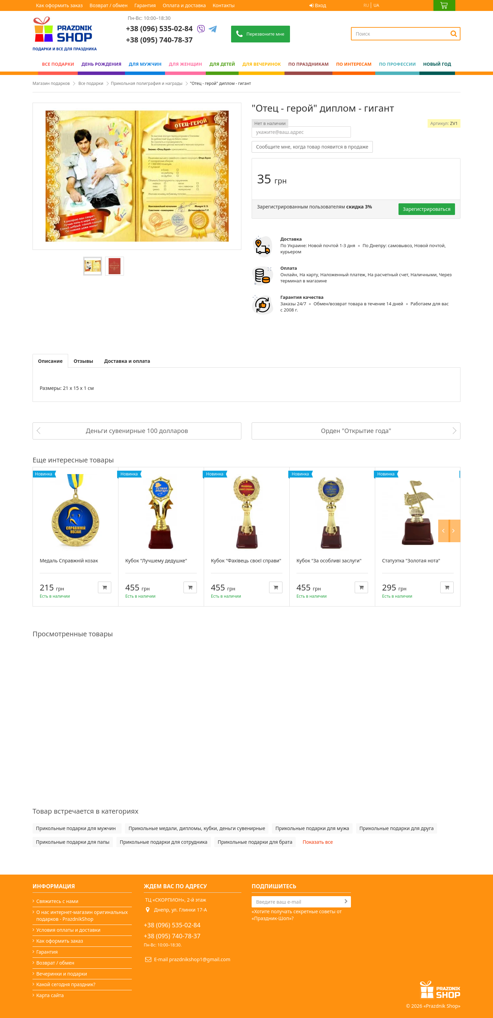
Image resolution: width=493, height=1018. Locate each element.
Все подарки (90, 83)
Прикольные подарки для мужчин (77, 828)
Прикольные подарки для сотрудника (163, 842)
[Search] (453, 33)
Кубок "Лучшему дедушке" (156, 560)
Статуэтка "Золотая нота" (411, 560)
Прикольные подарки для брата (255, 842)
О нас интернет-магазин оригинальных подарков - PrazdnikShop (82, 915)
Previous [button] (446, 460)
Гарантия (145, 5)
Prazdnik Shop (442, 995)
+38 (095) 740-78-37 (172, 936)
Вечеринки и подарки (61, 973)
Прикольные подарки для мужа (312, 828)
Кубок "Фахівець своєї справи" (246, 560)
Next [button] (456, 460)
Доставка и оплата (127, 361)
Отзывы (83, 361)
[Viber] (201, 29)
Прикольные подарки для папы (73, 842)
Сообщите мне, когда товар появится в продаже (312, 146)
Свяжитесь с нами (57, 901)
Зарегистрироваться (427, 209)
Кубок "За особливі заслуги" (329, 560)
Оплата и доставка (184, 5)
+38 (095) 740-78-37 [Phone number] (159, 39)
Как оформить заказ (59, 5)
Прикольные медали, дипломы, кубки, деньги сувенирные (196, 828)
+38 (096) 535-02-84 (159, 28)
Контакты (224, 5)
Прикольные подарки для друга (396, 828)
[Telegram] (212, 29)
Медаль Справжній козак (69, 560)
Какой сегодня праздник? (66, 984)
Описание (50, 361)
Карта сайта (50, 995)
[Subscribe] (346, 901)
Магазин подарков (51, 83)
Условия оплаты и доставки (68, 930)
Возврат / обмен (109, 5)
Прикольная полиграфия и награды (146, 83)
